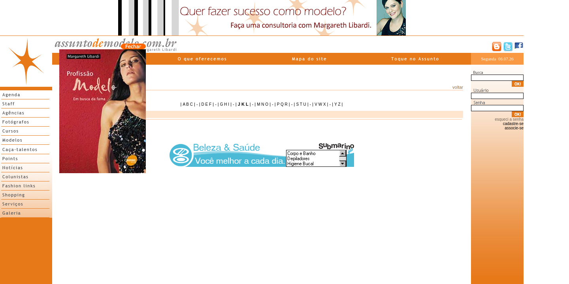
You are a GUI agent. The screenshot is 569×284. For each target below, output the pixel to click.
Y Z (337, 104)
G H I (224, 104)
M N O (262, 104)
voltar (457, 87)
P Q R (282, 104)
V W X (320, 104)
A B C (188, 104)
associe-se (514, 128)
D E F (207, 104)
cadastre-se (513, 123)
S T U (301, 104)
